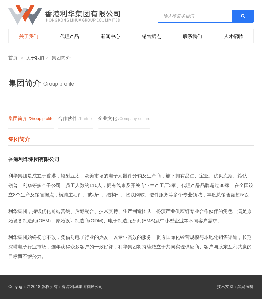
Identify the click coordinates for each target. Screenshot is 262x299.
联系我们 (192, 36)
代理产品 (69, 36)
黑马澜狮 (245, 286)
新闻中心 (110, 36)
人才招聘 (233, 36)
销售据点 (151, 36)
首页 (13, 57)
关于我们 (28, 36)
